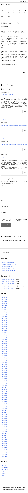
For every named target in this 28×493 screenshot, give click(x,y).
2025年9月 (4, 314)
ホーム (3, 16)
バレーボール (5, 467)
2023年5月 (4, 372)
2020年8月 (4, 441)
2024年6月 (4, 345)
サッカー (4, 465)
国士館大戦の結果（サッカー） (9, 266)
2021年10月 (4, 412)
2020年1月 (4, 456)
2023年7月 (4, 368)
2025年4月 (4, 324)
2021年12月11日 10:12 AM (7, 94)
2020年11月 (4, 435)
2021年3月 (4, 427)
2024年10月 (4, 337)
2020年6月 (4, 445)
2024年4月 (4, 349)
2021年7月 (4, 418)
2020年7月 (4, 443)
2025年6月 (4, 320)
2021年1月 (4, 431)
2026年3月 (4, 301)
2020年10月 (4, 437)
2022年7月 (4, 393)
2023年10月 (4, 362)
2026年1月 (4, 305)
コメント (3, 185)
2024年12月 (4, 332)
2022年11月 (4, 385)
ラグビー (4, 471)
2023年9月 (4, 364)
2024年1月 (4, 355)
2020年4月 (4, 450)
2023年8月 (4, 366)
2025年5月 (4, 322)
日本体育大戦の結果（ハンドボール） (11, 264)
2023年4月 (4, 374)
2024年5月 (4, 347)
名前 (2, 200)
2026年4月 (4, 299)
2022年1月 (4, 406)
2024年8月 (4, 341)
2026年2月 (4, 303)
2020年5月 (4, 447)
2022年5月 (4, 397)
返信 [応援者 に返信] (25, 172)
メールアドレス (4, 206)
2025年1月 (4, 330)
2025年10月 (4, 312)
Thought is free (21, 489)
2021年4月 (4, 424)
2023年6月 (4, 370)
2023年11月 (4, 360)
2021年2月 (4, 429)
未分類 (3, 473)
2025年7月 (4, 318)
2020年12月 (4, 433)
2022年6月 (4, 395)
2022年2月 (4, 404)
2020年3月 (4, 452)
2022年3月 (4, 401)
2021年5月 (4, 422)
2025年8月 (4, 316)
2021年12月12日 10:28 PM (7, 138)
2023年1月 (4, 381)
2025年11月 (4, 309)
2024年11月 (4, 335)
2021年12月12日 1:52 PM (7, 119)
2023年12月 (4, 358)
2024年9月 (4, 339)
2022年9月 (4, 389)
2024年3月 (4, 351)
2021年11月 (4, 410)
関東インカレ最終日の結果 (8, 262)
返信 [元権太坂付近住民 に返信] (25, 111)
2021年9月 (4, 414)
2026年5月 (4, 297)
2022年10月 (4, 387)
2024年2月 (4, 353)
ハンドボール (5, 469)
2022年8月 (4, 391)
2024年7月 (4, 343)
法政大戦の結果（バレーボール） (9, 270)
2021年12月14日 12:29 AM (7, 157)
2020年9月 (4, 439)
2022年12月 (4, 383)
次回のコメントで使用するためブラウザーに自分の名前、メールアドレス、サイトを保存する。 (14, 220)
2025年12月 (4, 307)
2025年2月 (4, 328)
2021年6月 (4, 420)
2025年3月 (4, 326)
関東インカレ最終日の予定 (8, 268)
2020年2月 (4, 454)
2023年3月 (4, 376)
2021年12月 (4, 408)
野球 (3, 476)
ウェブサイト (4, 212)
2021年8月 (4, 416)
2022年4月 (4, 399)
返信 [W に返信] (25, 130)
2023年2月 (4, 378)
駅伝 (9, 16)
